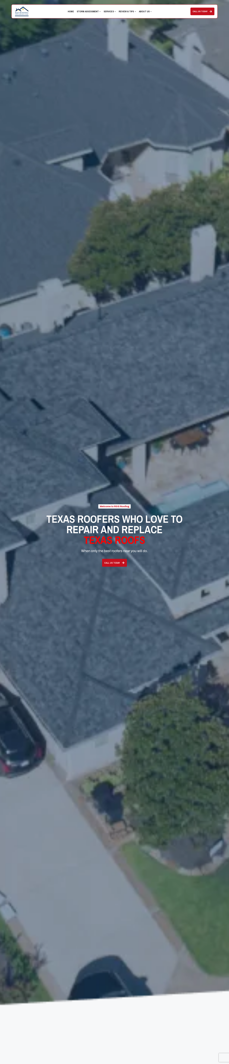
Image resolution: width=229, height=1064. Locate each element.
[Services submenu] (115, 11)
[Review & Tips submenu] (135, 11)
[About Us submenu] (151, 11)
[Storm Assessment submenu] (100, 11)
